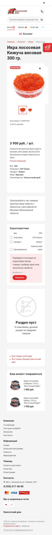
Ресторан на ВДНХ (12, 428)
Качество (7, 469)
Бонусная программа (13, 449)
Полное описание (18, 161)
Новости (7, 452)
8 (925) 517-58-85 (42, 11)
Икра (30, 42)
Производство (20, 249)
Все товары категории (22, 356)
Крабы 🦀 (22, 27)
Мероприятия (9, 455)
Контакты (8, 435)
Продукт (17, 242)
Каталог (21, 42)
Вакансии (7, 432)
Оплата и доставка (12, 465)
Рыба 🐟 (34, 27)
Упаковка (18, 237)
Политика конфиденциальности (18, 530)
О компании (8, 425)
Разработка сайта (11, 526)
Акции (6, 445)
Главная (11, 42)
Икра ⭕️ (11, 27)
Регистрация (9, 472)
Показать (19, 277)
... (43, 26)
